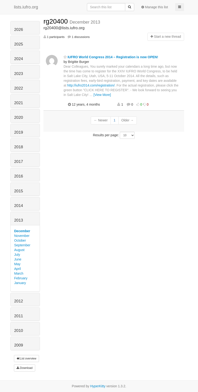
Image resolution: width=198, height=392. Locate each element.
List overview (26, 358)
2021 (18, 103)
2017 (18, 161)
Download (25, 368)
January (20, 283)
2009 (18, 345)
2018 (18, 147)
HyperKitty (98, 386)
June (17, 259)
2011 (18, 316)
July (17, 254)
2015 (18, 191)
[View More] (102, 95)
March (18, 273)
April (17, 269)
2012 (18, 301)
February (20, 278)
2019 (18, 132)
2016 (18, 176)
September (22, 245)
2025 (18, 44)
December (22, 231)
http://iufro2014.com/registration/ (91, 85)
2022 (18, 88)
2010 (18, 330)
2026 (18, 29)
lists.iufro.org (26, 7)
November (22, 236)
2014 (18, 205)
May (17, 264)
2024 (18, 59)
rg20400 (56, 21)
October (20, 240)
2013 (18, 220)
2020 (18, 117)
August (19, 250)
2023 (18, 73)
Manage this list (154, 7)
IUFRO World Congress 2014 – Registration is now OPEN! (111, 57)
